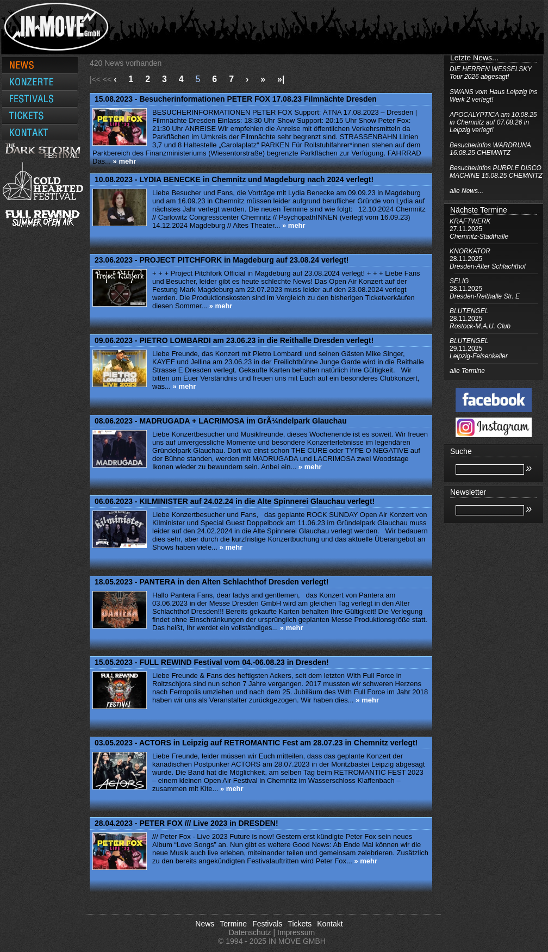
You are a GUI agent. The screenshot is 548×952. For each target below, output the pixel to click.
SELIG (459, 281)
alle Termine (467, 371)
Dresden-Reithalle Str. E (485, 296)
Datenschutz (250, 932)
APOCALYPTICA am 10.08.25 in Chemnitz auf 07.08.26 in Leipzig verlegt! (493, 122)
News (204, 923)
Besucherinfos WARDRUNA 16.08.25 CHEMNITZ (490, 149)
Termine (233, 923)
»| (280, 79)
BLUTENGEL (469, 311)
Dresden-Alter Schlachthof (488, 266)
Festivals (267, 923)
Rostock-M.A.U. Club (480, 326)
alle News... (466, 191)
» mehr (124, 161)
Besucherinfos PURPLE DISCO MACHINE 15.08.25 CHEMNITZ (496, 171)
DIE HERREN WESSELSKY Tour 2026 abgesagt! (491, 72)
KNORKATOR (470, 251)
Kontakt (329, 923)
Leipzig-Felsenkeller (479, 356)
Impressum (296, 932)
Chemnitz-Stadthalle (479, 236)
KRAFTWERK (470, 221)
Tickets (300, 923)
